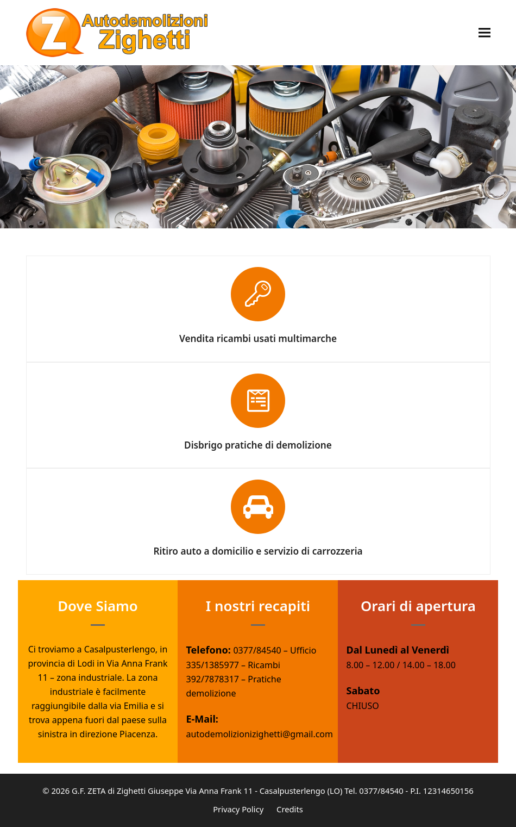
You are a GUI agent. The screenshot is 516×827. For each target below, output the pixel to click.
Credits (289, 809)
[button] (484, 33)
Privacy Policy (238, 809)
